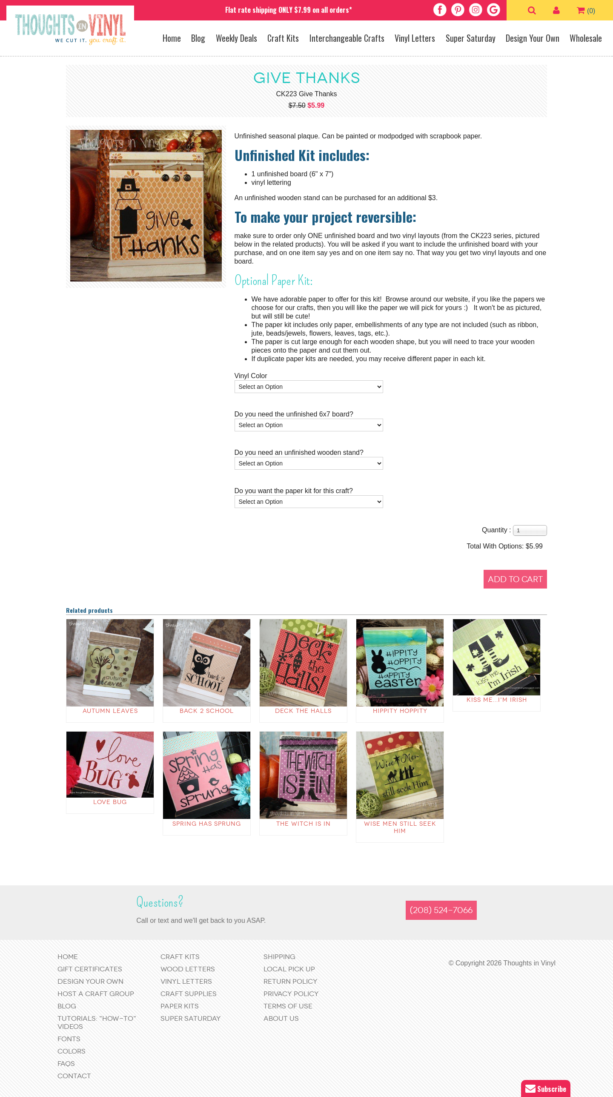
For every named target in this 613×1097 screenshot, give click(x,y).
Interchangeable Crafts (346, 38)
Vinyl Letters (415, 38)
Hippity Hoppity (400, 711)
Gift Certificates (89, 969)
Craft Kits (283, 38)
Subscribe (545, 1088)
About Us (281, 1018)
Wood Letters (187, 969)
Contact (74, 1076)
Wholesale (586, 38)
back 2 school (207, 711)
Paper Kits (179, 1006)
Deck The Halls (303, 711)
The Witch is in (303, 823)
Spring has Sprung (206, 823)
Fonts (68, 1039)
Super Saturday (471, 38)
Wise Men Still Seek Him (400, 827)
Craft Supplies (188, 994)
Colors (71, 1051)
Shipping (279, 957)
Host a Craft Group (95, 994)
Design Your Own (532, 38)
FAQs (66, 1064)
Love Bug (110, 802)
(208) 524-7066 (441, 910)
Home (172, 38)
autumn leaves (110, 711)
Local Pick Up (289, 969)
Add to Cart (515, 579)
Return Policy (291, 981)
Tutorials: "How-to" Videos (96, 1022)
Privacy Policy (291, 994)
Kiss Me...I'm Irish (497, 700)
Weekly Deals (236, 38)
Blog (198, 38)
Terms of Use (288, 1006)
